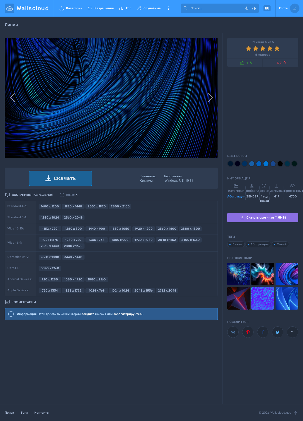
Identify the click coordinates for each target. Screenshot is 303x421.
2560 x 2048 (73, 217)
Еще (168, 8)
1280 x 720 (73, 240)
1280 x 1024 (50, 217)
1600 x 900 (120, 240)
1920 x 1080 (143, 240)
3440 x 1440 (73, 257)
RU (267, 8)
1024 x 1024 (120, 290)
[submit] (185, 8)
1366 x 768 (97, 240)
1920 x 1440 (73, 206)
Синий (281, 244)
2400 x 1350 (190, 240)
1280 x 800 (73, 228)
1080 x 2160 (97, 279)
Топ (124, 8)
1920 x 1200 (144, 228)
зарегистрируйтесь (128, 314)
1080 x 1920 (73, 279)
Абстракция (236, 196)
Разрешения (100, 8)
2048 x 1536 (143, 290)
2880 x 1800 (190, 228)
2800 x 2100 (120, 206)
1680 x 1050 (120, 228)
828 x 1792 (73, 290)
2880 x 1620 (73, 246)
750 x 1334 (50, 290)
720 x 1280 (50, 279)
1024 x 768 (97, 290)
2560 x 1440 (50, 246)
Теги (24, 412)
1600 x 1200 (50, 206)
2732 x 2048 (167, 290)
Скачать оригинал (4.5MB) (263, 217)
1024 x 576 (50, 240)
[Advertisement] (111, 362)
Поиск (9, 412)
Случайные (148, 8)
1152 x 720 (50, 228)
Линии (237, 244)
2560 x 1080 (49, 257)
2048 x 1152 (167, 240)
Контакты (41, 412)
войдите (87, 314)
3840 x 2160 (50, 268)
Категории (70, 8)
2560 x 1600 (167, 228)
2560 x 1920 (97, 206)
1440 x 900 (97, 228)
